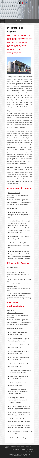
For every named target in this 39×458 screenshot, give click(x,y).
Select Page (19, 21)
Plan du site (8, 446)
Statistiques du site (18, 446)
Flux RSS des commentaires (30, 450)
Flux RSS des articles (18, 449)
